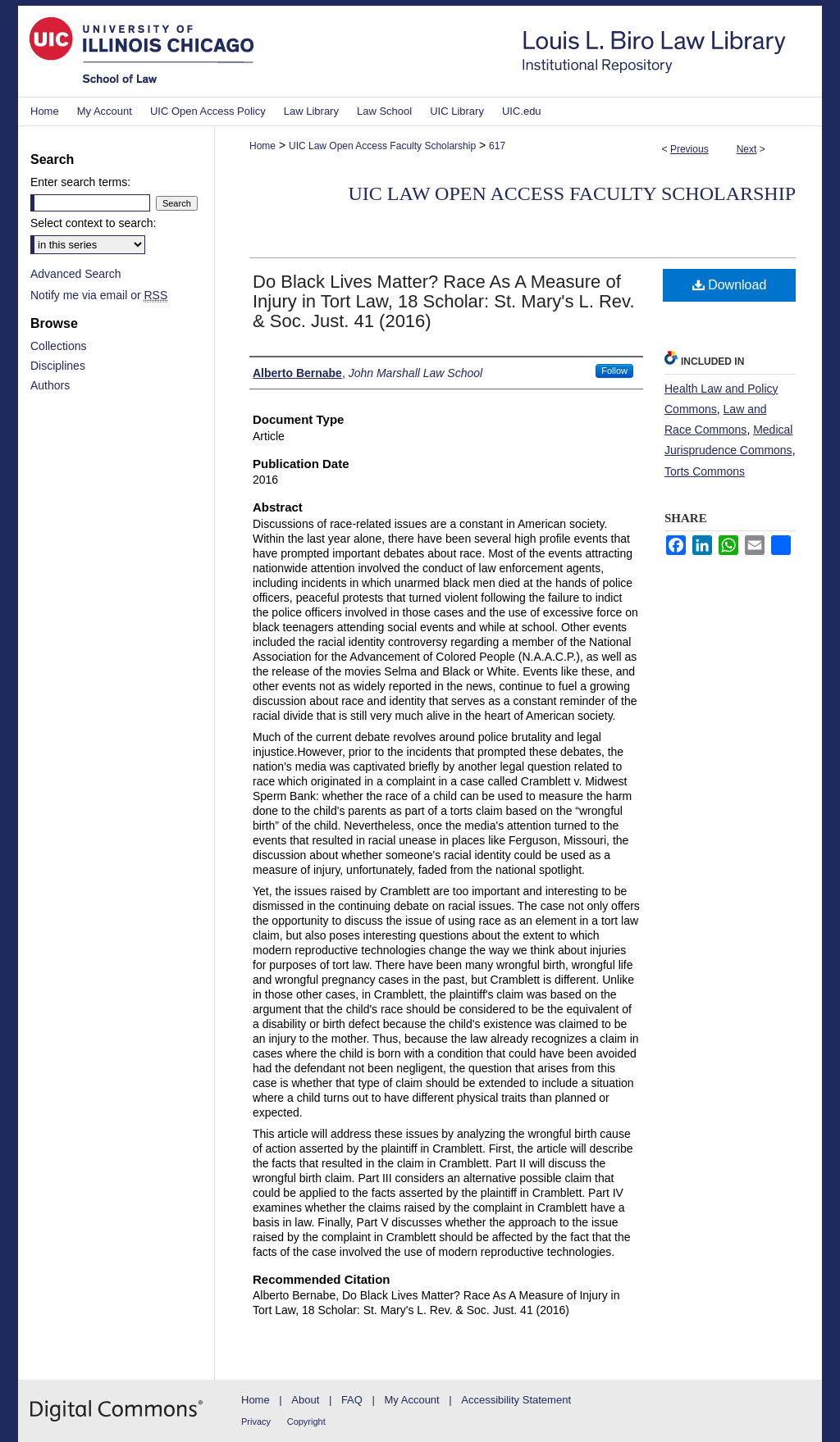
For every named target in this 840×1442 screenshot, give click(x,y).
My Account (412, 1400)
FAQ (352, 1400)
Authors (50, 385)
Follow (614, 370)
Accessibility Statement (516, 1400)
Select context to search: (93, 223)
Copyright (306, 1421)
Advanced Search (75, 273)
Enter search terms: (80, 182)
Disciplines (57, 365)
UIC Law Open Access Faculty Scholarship (382, 146)
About (305, 1400)
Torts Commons (704, 471)
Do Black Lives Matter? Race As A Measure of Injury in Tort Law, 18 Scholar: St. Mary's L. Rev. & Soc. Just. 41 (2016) (444, 301)
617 (497, 146)
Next (747, 149)
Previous (689, 149)
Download (729, 285)
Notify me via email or (98, 295)
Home (262, 146)
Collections (58, 346)
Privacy (256, 1421)
